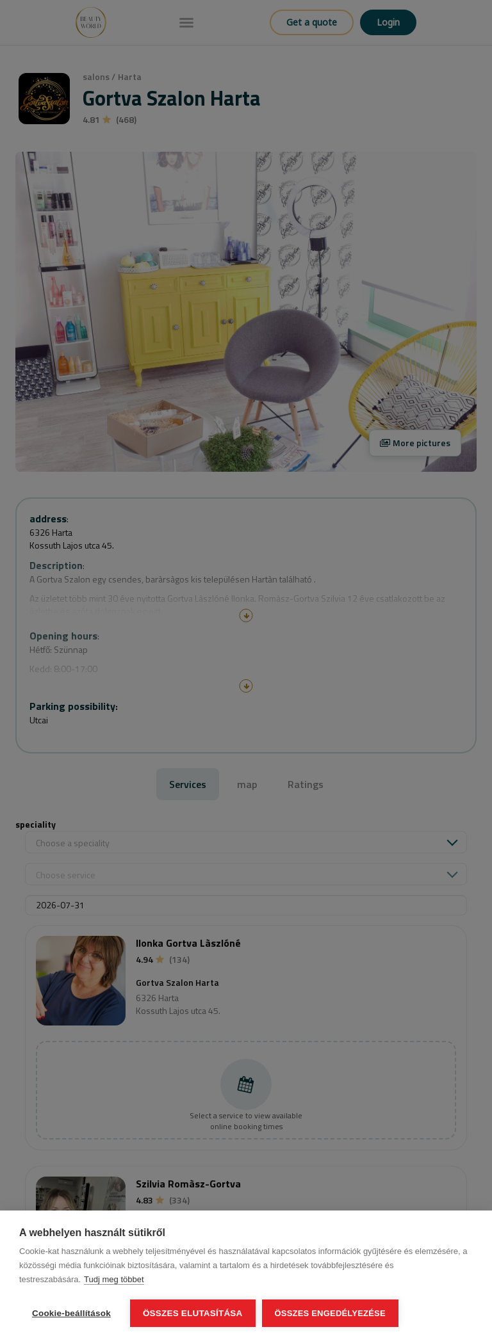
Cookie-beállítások (71, 1313)
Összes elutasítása (193, 1313)
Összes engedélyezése (330, 1313)
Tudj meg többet (114, 1279)
